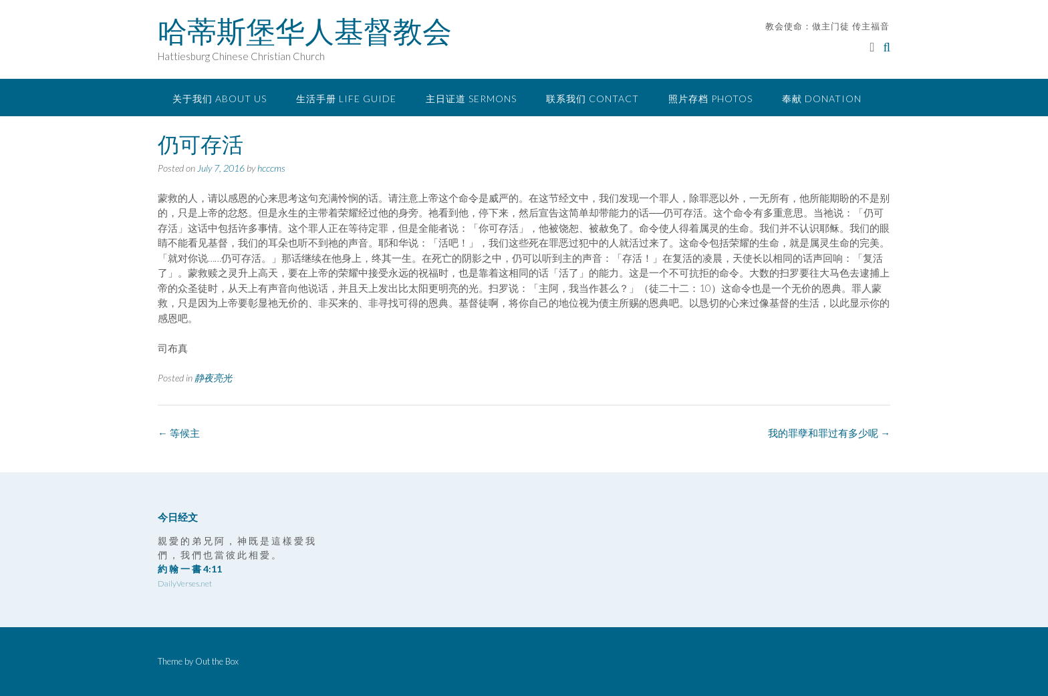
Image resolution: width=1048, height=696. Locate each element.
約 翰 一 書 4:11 (190, 568)
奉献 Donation (822, 98)
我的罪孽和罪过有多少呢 (829, 433)
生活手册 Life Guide (346, 98)
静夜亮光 (213, 377)
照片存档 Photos (710, 98)
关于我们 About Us (219, 98)
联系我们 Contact (592, 98)
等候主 (179, 433)
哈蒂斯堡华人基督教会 (305, 31)
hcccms (271, 168)
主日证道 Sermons (471, 98)
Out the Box (217, 661)
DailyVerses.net (185, 583)
